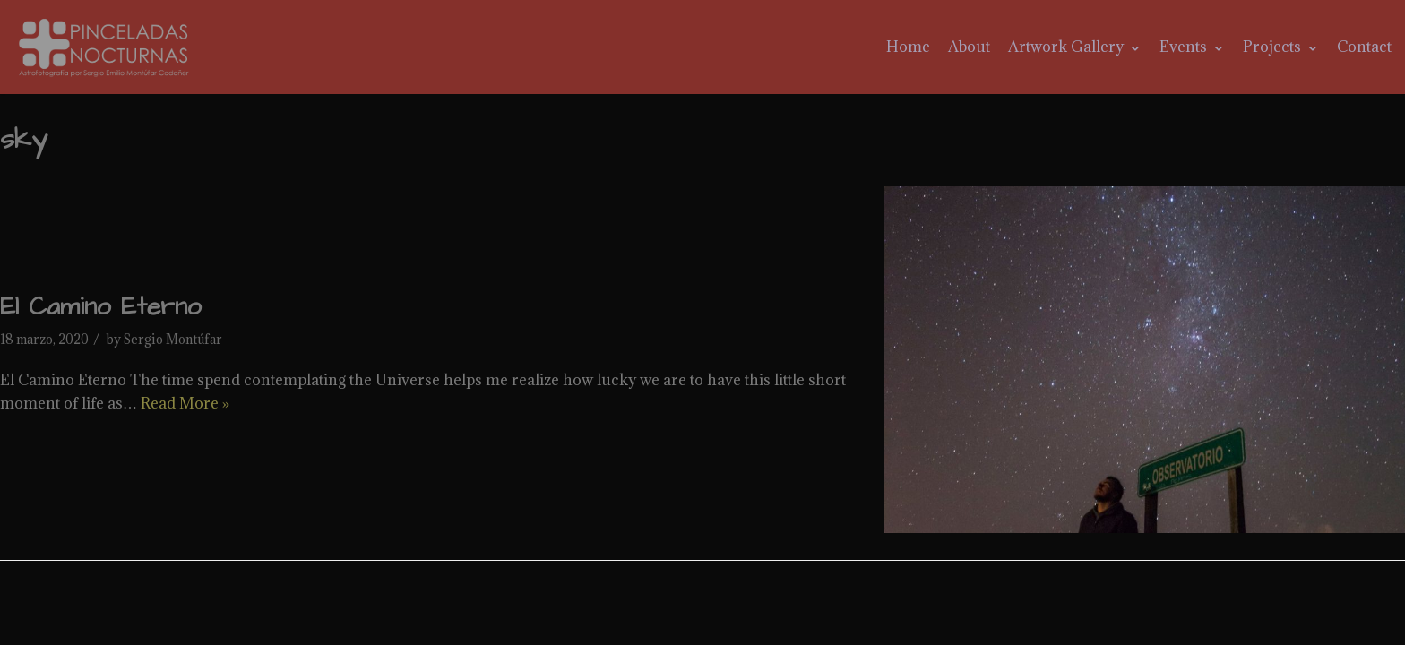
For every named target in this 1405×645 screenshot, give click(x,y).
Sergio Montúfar (173, 339)
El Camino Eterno (101, 306)
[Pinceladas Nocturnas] (106, 47)
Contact (1364, 46)
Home (908, 46)
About (969, 46)
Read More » (185, 403)
